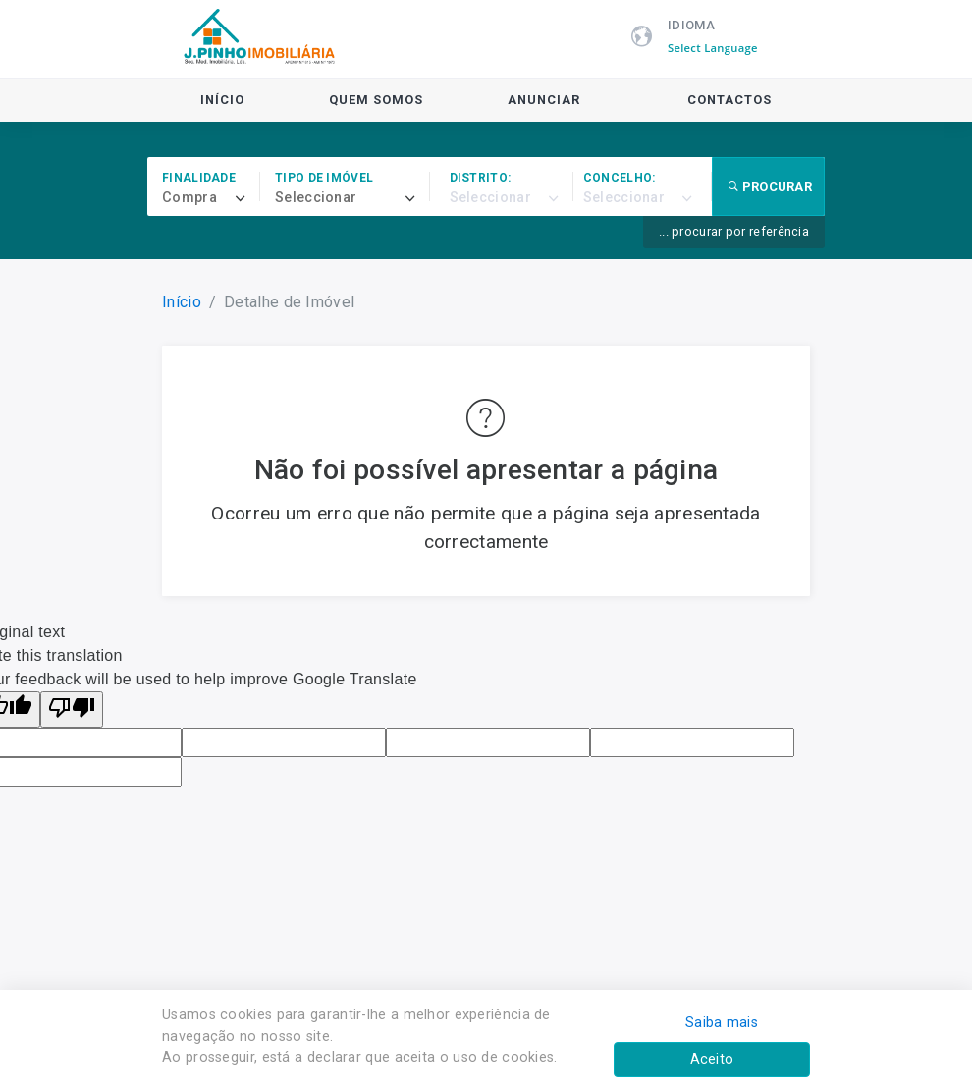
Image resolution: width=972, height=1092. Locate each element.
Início (222, 99)
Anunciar (544, 99)
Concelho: (619, 178)
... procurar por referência (734, 231)
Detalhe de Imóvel (289, 302)
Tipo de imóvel (324, 178)
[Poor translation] (71, 709)
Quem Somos (376, 99)
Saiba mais (721, 1022)
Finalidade (199, 178)
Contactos (729, 99)
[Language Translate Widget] (723, 48)
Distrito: (481, 178)
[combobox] (211, 198)
